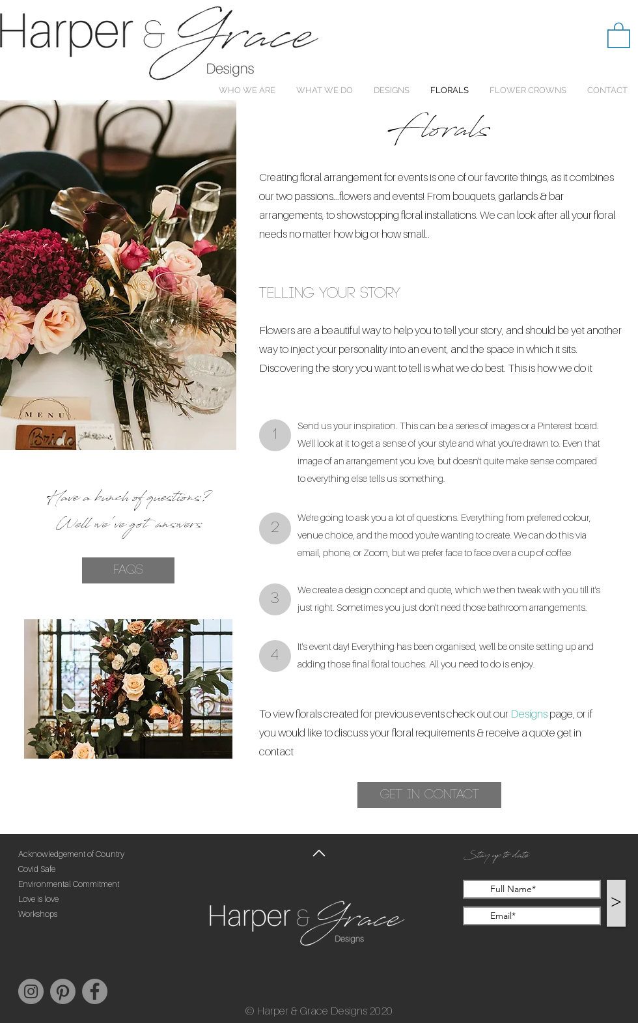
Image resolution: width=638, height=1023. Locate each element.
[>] (616, 903)
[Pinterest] (63, 991)
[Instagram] (31, 991)
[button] (618, 34)
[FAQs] (128, 570)
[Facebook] (94, 991)
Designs (529, 713)
